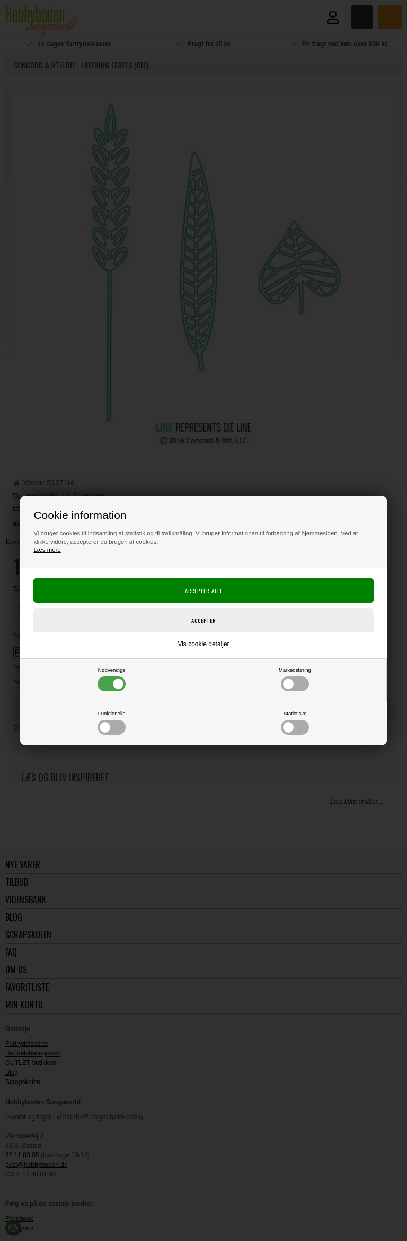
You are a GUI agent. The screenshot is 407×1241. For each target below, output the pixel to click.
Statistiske (295, 722)
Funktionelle (112, 722)
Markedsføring (295, 679)
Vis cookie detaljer (203, 644)
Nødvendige (112, 679)
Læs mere (46, 550)
